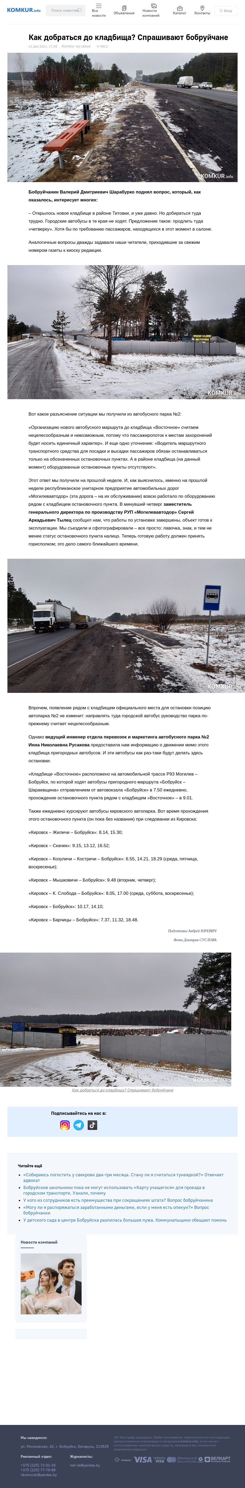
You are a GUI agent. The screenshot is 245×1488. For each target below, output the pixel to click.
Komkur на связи (76, 46)
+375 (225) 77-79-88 (38, 1470)
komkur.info (189, 1441)
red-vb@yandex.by (85, 1465)
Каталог (179, 11)
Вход (226, 10)
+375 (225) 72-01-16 (38, 1465)
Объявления (124, 11)
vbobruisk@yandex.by (39, 1475)
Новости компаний (150, 10)
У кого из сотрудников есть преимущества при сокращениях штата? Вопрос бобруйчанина (118, 1200)
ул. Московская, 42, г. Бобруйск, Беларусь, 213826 (65, 1446)
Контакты (202, 11)
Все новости (99, 10)
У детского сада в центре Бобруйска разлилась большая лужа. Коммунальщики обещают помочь (125, 1220)
